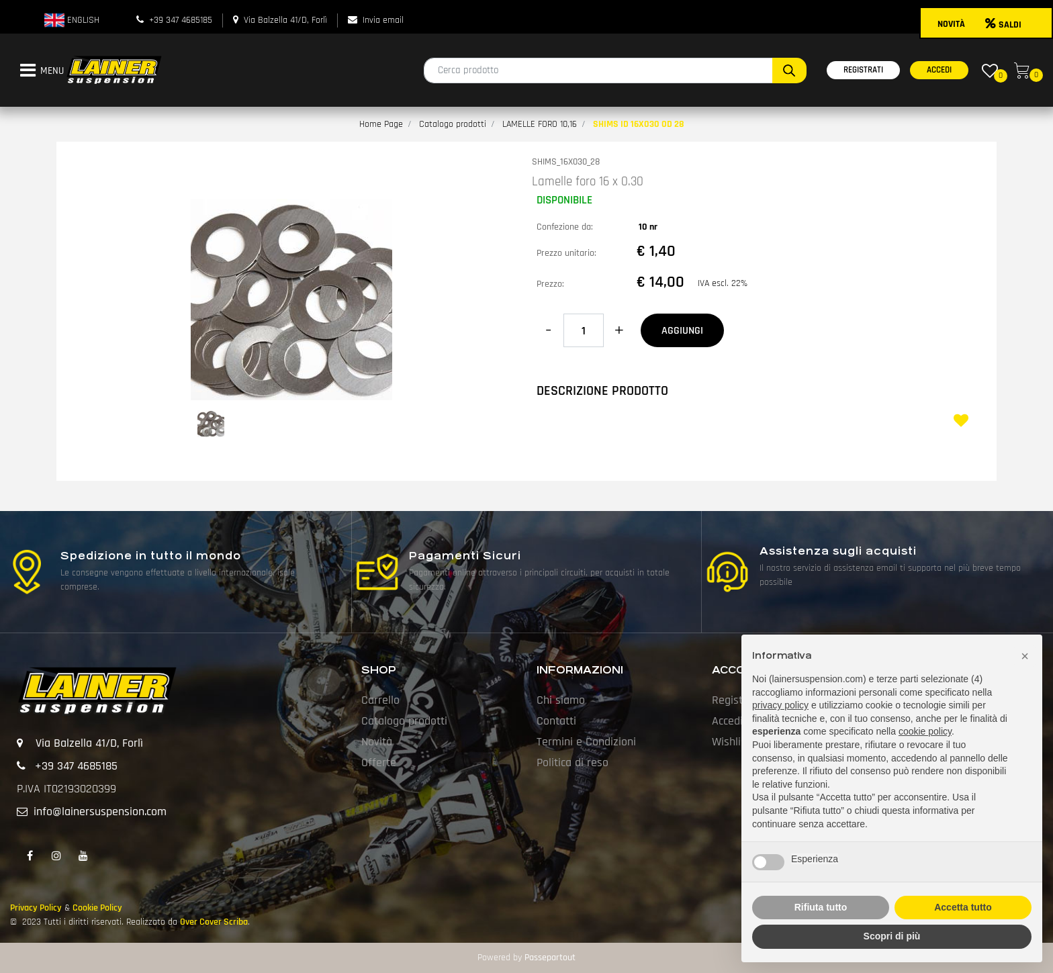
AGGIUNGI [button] (682, 331)
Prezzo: (550, 284)
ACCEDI (939, 69)
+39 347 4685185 (180, 20)
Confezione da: (565, 227)
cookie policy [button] (925, 731)
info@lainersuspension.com (100, 811)
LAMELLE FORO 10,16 (539, 124)
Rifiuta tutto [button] (821, 907)
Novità (376, 741)
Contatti (556, 721)
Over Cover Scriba (214, 922)
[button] (789, 70)
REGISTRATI (863, 69)
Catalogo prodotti (452, 124)
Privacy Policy (36, 908)
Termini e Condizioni (586, 741)
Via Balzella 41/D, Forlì (285, 20)
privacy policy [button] (780, 705)
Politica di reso (572, 762)
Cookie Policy (97, 908)
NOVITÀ (951, 24)
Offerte (378, 762)
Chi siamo (561, 700)
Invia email (383, 20)
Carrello (380, 700)
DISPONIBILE (564, 200)
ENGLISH (71, 20)
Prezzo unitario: (566, 253)
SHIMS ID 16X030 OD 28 (638, 124)
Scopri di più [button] (892, 936)
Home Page (381, 124)
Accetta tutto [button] (963, 907)
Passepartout (550, 958)
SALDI (1003, 25)
